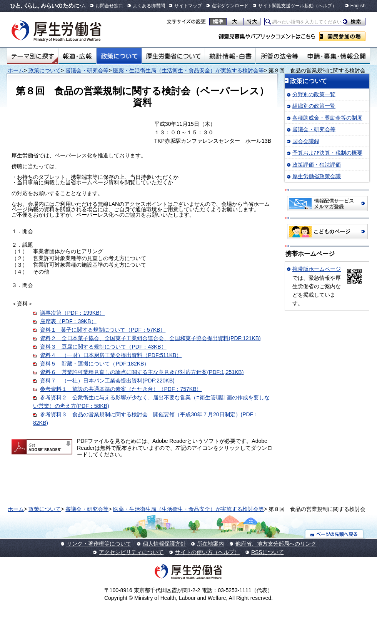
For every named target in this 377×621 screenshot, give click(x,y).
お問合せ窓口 (109, 5)
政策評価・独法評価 (316, 165)
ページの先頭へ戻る (334, 534)
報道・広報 (77, 56)
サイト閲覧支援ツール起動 (286, 5)
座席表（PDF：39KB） (68, 321)
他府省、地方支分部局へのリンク (275, 544)
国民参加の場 (342, 36)
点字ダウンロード (230, 5)
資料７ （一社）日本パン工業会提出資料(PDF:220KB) (107, 380)
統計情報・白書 (230, 56)
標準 (218, 21)
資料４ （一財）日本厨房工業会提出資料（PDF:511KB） (111, 355)
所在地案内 (210, 544)
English (357, 5)
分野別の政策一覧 (313, 94)
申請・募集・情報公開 (336, 56)
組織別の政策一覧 (313, 106)
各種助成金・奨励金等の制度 (327, 118)
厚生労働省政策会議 (316, 176)
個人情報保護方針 (164, 544)
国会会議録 (305, 141)
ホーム (16, 70)
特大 (252, 21)
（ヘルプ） (325, 5)
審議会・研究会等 (86, 70)
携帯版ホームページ (316, 269)
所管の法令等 (279, 56)
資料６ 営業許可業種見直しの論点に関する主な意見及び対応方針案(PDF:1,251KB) (142, 372)
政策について (119, 56)
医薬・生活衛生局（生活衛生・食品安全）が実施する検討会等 (188, 70)
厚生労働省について (173, 56)
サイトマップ (188, 5)
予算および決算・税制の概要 (327, 153)
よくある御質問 (149, 5)
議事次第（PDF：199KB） (72, 313)
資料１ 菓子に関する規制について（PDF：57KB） (102, 330)
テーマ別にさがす (33, 56)
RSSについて (267, 552)
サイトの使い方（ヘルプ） (207, 552)
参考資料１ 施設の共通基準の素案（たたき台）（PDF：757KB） (121, 389)
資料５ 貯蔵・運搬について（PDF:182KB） (94, 364)
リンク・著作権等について (99, 544)
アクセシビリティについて (131, 552)
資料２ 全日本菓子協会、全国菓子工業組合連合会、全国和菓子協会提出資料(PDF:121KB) (150, 338)
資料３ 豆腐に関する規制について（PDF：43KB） (103, 347)
